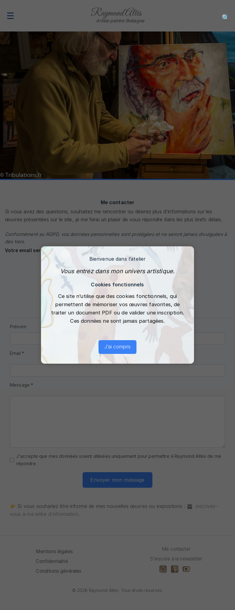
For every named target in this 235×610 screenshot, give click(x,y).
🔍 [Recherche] (226, 17)
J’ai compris (117, 347)
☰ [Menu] (10, 15)
